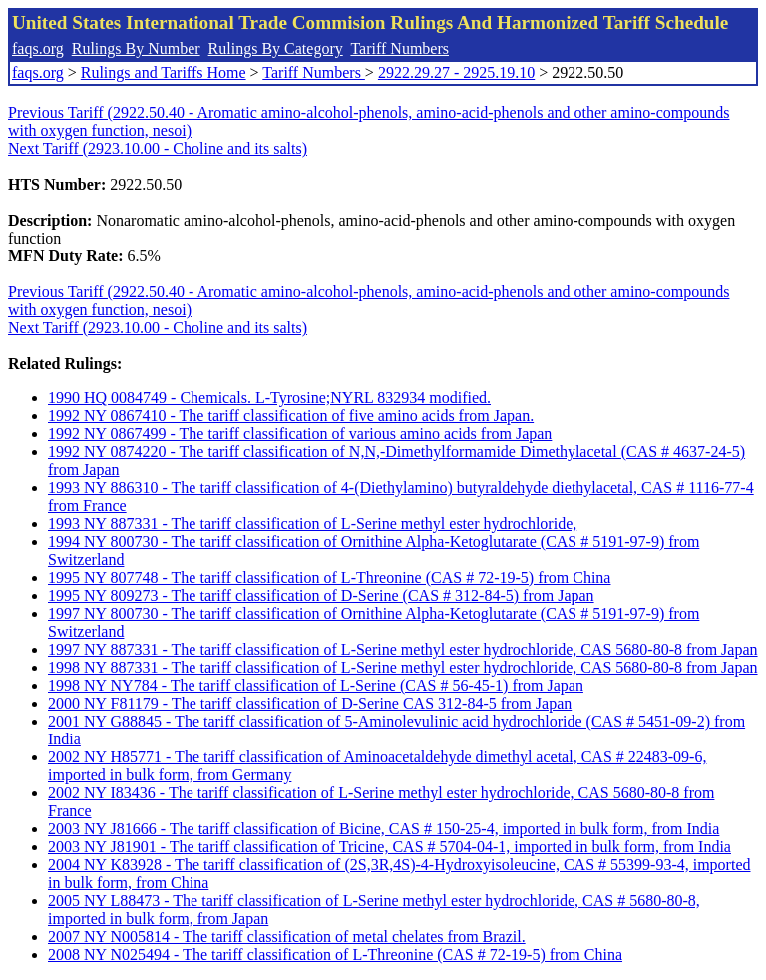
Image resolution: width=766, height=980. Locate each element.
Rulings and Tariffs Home (163, 72)
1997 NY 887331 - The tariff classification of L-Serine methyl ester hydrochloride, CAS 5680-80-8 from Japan (403, 649)
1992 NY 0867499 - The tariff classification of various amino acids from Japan (300, 433)
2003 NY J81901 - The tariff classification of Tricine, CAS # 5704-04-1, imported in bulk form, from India (389, 846)
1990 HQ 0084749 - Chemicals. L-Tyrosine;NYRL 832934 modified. (269, 397)
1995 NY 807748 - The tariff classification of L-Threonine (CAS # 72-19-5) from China (329, 577)
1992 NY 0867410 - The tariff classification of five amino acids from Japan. (291, 415)
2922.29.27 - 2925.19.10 (456, 72)
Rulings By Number (136, 48)
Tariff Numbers (399, 48)
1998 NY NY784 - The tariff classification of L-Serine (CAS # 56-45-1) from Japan (315, 685)
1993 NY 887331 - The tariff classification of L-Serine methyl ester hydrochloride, (312, 523)
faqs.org (38, 48)
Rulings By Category (275, 48)
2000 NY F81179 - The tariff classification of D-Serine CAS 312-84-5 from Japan (310, 703)
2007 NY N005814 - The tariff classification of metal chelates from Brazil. (287, 936)
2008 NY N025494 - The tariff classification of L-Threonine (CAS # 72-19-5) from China (335, 954)
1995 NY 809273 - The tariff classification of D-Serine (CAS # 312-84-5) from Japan (321, 595)
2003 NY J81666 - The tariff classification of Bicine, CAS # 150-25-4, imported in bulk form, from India (383, 828)
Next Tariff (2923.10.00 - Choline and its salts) (157, 148)
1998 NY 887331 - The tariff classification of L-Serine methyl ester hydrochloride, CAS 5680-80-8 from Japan (403, 667)
